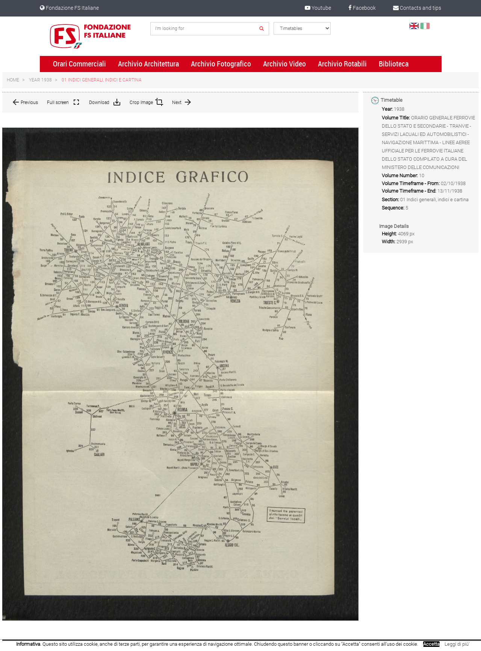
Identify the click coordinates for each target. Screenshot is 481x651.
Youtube (318, 8)
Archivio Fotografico (221, 63)
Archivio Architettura (148, 63)
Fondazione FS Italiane (69, 8)
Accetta (431, 644)
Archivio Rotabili (342, 63)
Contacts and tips (417, 8)
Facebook (362, 8)
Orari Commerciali (79, 63)
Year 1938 (40, 80)
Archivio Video (284, 63)
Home (13, 80)
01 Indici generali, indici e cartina (102, 80)
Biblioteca (393, 63)
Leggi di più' (457, 644)
